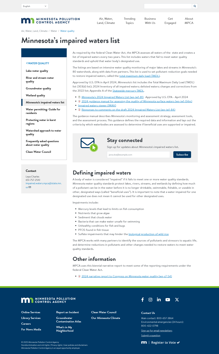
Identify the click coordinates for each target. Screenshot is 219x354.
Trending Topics (129, 20)
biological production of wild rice (149, 234)
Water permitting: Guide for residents (43, 111)
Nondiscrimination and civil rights (35, 345)
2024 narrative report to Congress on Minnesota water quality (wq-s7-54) (127, 276)
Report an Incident (67, 312)
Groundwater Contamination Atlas (68, 320)
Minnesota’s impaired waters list (45, 102)
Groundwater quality (38, 88)
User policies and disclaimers (76, 345)
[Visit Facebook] (145, 300)
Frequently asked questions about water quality (42, 143)
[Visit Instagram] (153, 300)
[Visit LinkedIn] (161, 300)
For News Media (31, 329)
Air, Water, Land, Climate (106, 20)
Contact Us (148, 313)
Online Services (30, 312)
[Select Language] (34, 6)
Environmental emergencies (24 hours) (162, 322)
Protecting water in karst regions (41, 122)
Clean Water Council (38, 152)
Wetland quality (35, 95)
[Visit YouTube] (170, 300)
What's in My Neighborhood (64, 329)
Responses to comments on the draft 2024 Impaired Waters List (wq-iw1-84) (128, 109)
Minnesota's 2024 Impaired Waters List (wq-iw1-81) (113, 97)
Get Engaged (170, 20)
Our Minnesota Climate (105, 318)
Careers (26, 323)
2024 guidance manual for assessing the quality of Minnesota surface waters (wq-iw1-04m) (137, 101)
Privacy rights (56, 345)
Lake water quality (37, 71)
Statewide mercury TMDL (128, 90)
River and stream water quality (40, 80)
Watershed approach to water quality (43, 132)
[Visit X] (179, 300)
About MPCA (189, 20)
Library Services (31, 318)
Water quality (67, 31)
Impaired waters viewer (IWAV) (97, 105)
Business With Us (150, 20)
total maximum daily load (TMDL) (139, 76)
